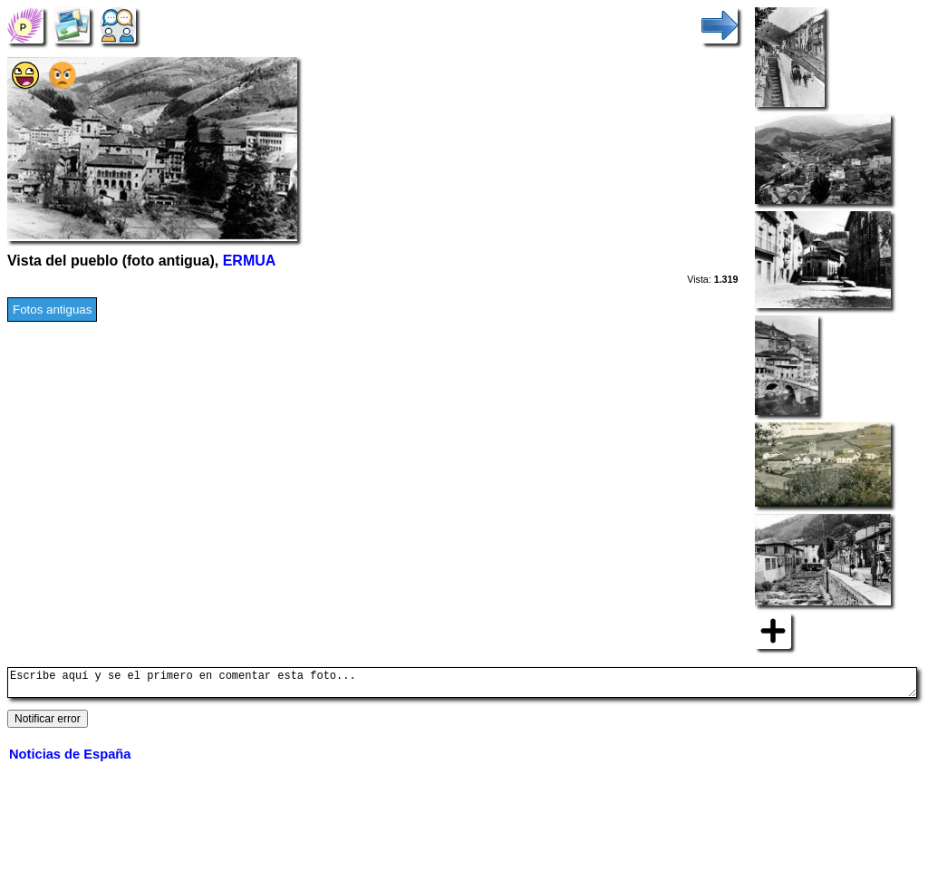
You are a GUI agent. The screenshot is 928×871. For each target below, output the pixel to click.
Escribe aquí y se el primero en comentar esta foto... (462, 685)
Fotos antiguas (52, 309)
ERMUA (249, 260)
